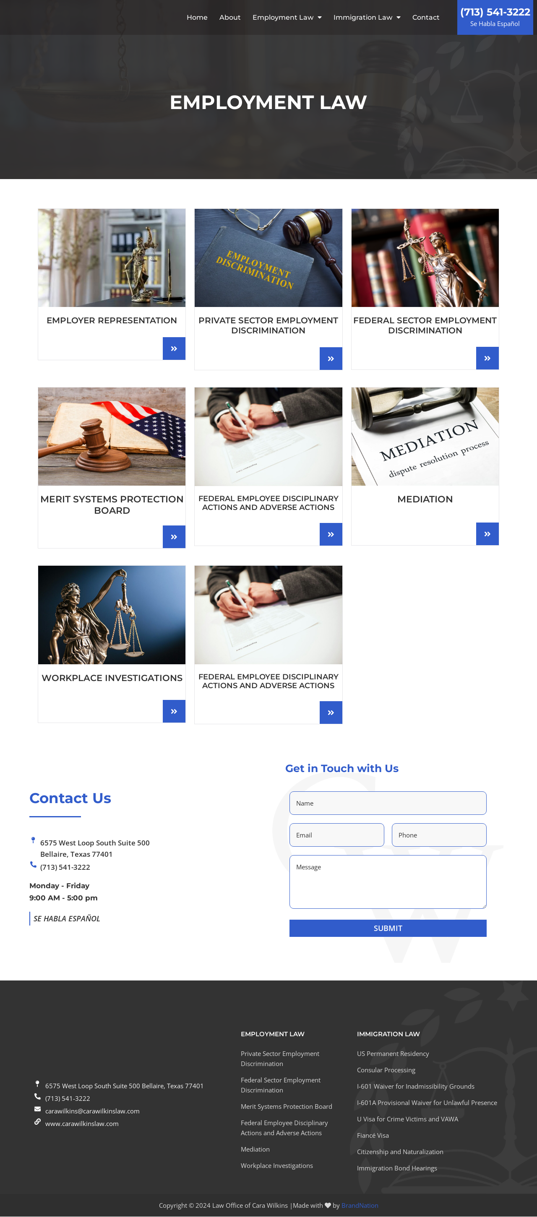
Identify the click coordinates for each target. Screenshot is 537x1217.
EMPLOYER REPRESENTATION (112, 321)
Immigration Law (367, 17)
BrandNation (359, 1205)
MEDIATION (425, 500)
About (230, 17)
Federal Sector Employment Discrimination (425, 326)
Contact (426, 17)
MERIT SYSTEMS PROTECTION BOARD (112, 505)
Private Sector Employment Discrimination (268, 326)
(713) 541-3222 (495, 12)
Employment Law (287, 17)
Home (197, 17)
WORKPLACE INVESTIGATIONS (112, 679)
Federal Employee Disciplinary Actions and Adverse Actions (268, 503)
